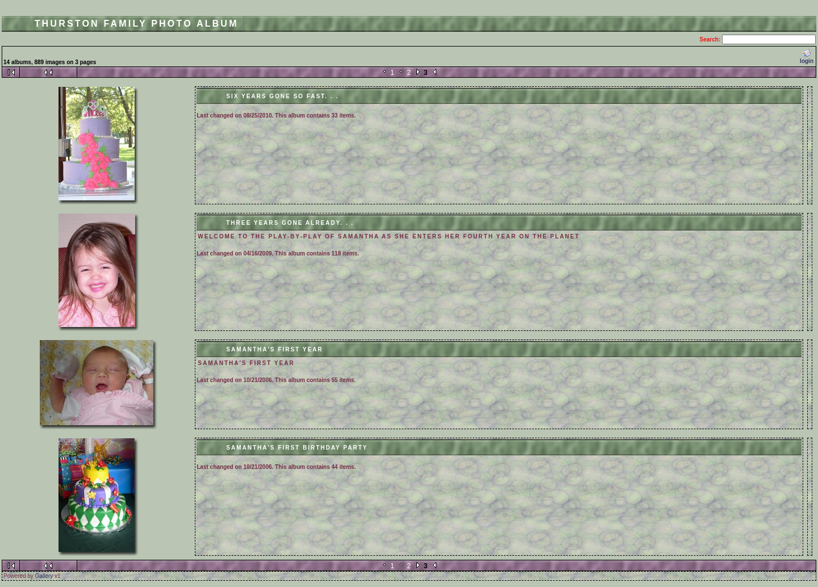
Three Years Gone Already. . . (290, 223)
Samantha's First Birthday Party (297, 448)
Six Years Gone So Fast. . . (282, 96)
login (806, 56)
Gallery (44, 576)
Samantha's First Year (274, 349)
